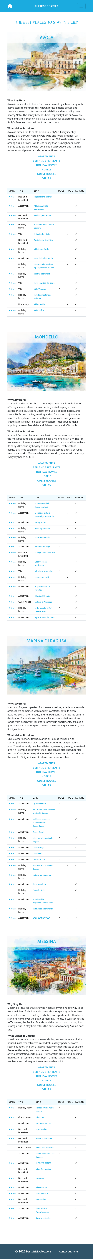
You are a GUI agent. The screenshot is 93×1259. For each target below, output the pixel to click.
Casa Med (37, 853)
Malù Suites (41, 1199)
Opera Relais (41, 1129)
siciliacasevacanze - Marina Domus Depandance (41, 822)
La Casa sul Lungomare (43, 875)
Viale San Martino (43, 1169)
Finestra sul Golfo (42, 577)
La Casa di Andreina (43, 602)
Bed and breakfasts (46, 161)
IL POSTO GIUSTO (43, 1163)
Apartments (46, 156)
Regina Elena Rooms (43, 197)
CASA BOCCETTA (43, 1123)
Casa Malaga (38, 847)
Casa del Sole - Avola (43, 258)
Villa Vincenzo (40, 289)
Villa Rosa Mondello (44, 571)
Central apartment (42, 274)
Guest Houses (46, 174)
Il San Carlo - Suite (42, 234)
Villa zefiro (39, 310)
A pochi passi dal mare (45, 617)
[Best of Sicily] (9, 6)
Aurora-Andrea (39, 884)
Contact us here (68, 1251)
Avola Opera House (42, 215)
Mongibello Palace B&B (45, 552)
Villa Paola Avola (41, 249)
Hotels (46, 169)
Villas (46, 178)
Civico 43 (40, 1117)
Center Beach (38, 832)
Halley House (40, 522)
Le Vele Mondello (42, 537)
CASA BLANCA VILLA (41, 918)
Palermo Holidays (42, 546)
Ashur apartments (42, 528)
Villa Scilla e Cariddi (44, 1147)
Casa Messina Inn (43, 1218)
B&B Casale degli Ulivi (43, 240)
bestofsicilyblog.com (38, 1251)
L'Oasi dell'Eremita (42, 596)
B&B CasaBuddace (44, 1138)
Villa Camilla (39, 304)
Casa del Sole (39, 890)
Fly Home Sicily (39, 803)
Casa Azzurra (42, 1193)
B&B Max (40, 1178)
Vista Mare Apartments (43, 908)
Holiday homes (46, 165)
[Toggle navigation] (81, 6)
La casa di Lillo (39, 859)
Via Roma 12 (41, 1187)
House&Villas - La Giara (44, 283)
